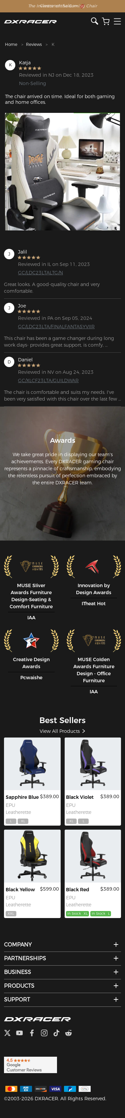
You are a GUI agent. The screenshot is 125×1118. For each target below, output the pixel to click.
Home (11, 44)
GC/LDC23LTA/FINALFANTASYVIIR (44, 327)
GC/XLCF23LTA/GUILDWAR (44, 380)
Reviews (34, 44)
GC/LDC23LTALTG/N (40, 273)
